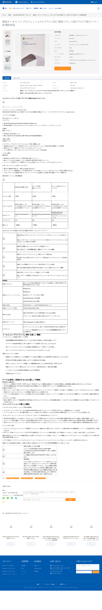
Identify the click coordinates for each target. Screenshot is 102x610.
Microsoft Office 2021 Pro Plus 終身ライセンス (11, 537)
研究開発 (36, 571)
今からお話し (58, 8)
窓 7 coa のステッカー (40, 478)
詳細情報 (6, 78)
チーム (23, 574)
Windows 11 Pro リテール (8, 568)
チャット (62, 68)
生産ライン (36, 565)
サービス (23, 571)
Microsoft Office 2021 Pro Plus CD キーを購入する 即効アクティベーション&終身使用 (51, 538)
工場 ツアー (29, 8)
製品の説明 (16, 78)
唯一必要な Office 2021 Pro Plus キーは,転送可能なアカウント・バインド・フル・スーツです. (91, 539)
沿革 (22, 568)
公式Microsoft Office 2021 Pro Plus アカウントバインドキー (71, 537)
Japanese (95, 2)
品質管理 (36, 8)
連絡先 (70, 499)
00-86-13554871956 (39, 2)
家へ (5, 8)
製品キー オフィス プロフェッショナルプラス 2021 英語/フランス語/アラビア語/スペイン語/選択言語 (59, 15)
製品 (10, 8)
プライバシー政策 (50, 584)
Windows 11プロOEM (7, 565)
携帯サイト (63, 584)
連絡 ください (43, 8)
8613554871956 (18, 495)
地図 (38, 584)
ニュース (51, 8)
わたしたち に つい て (18, 8)
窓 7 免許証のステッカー (27, 478)
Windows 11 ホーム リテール (9, 574)
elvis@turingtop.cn (23, 2)
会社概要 (23, 565)
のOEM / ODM (37, 568)
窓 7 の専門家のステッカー (13, 478)
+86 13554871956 (13, 493)
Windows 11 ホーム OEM (8, 571)
